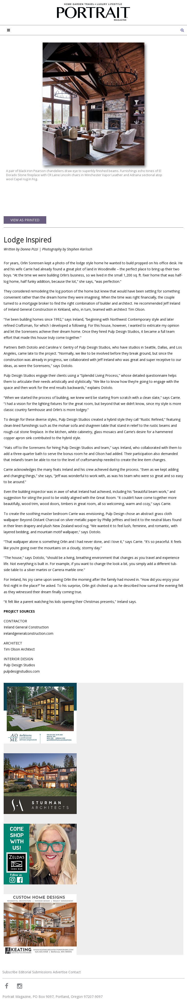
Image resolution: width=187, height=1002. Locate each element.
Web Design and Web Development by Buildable (32, 995)
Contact (74, 946)
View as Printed (24, 194)
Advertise (60, 946)
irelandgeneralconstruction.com (28, 608)
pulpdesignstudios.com (22, 646)
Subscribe (10, 946)
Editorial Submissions (35, 946)
